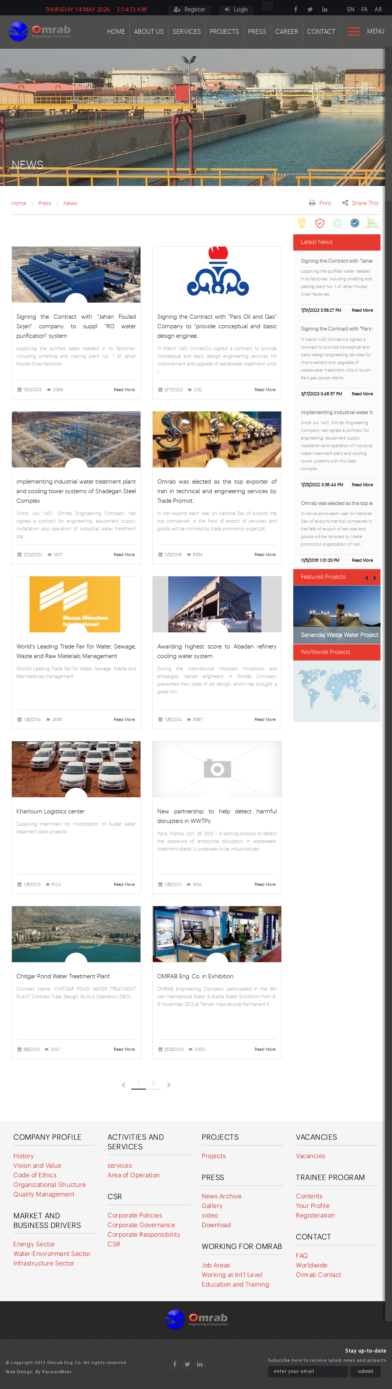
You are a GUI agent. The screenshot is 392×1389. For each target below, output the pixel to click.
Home (116, 32)
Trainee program (330, 1177)
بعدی (178, 1085)
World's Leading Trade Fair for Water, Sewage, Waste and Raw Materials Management (76, 651)
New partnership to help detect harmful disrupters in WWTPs (217, 816)
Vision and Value (37, 1166)
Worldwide (312, 1265)
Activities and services (136, 1142)
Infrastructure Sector (44, 1264)
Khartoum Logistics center (50, 812)
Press (257, 32)
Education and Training (235, 1285)
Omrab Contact (318, 1275)
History (23, 1156)
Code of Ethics (34, 1175)
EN (350, 10)
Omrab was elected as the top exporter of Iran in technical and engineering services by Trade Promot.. (217, 491)
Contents (309, 1196)
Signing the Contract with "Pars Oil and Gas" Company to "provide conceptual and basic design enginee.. (217, 326)
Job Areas (216, 1265)
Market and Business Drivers (47, 1220)
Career (286, 32)
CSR (115, 1196)
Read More (124, 390)
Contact (321, 32)
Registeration (315, 1216)
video (210, 1216)
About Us (149, 32)
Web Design (19, 1372)
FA (364, 10)
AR (378, 10)
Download (216, 1225)
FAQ (302, 1256)
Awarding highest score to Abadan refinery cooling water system (217, 651)
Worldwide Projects (325, 652)
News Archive (222, 1196)
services (120, 1166)
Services (187, 32)
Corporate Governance (141, 1225)
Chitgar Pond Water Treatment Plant (63, 976)
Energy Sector (34, 1244)
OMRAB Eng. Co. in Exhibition (195, 976)
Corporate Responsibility (144, 1235)
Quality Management (43, 1195)
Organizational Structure (49, 1185)
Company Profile (47, 1137)
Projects (224, 32)
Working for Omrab (242, 1246)
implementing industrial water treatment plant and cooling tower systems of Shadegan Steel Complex (76, 491)
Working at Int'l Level (232, 1275)
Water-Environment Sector (52, 1254)
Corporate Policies (135, 1216)
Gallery (212, 1206)
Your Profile (313, 1206)
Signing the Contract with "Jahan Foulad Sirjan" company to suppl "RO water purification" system (76, 326)
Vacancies (316, 1137)
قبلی (114, 1085)
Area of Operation (134, 1175)
